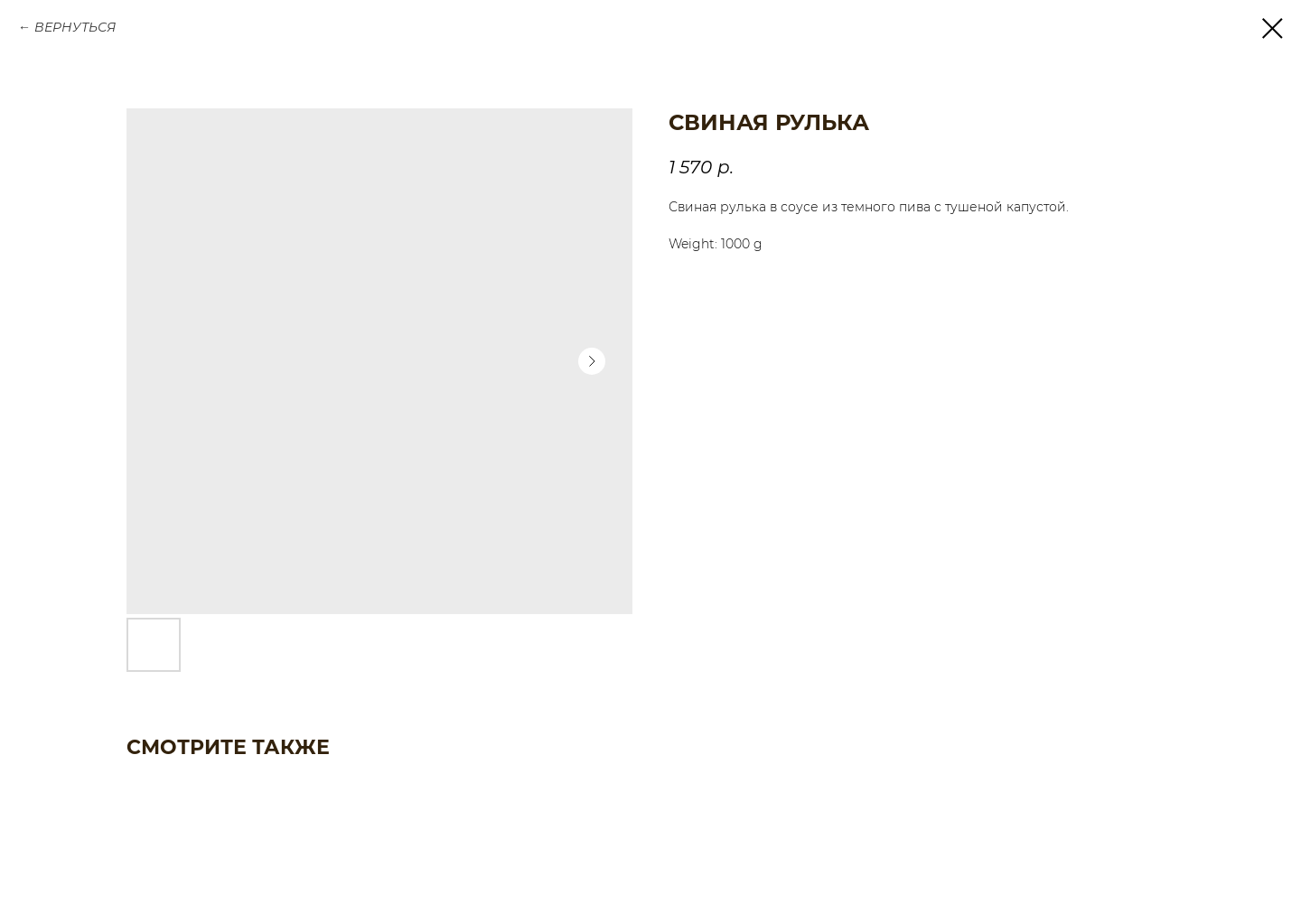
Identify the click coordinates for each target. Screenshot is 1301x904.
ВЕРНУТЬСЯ (75, 27)
